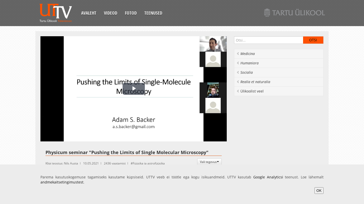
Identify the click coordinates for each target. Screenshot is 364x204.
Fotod (131, 13)
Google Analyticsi (268, 177)
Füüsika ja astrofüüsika (149, 163)
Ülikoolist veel (250, 91)
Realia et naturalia (253, 81)
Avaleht (88, 13)
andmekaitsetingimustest (61, 182)
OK (319, 191)
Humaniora (247, 63)
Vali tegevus (209, 162)
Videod (110, 13)
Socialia (244, 72)
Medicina (245, 53)
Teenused (153, 13)
